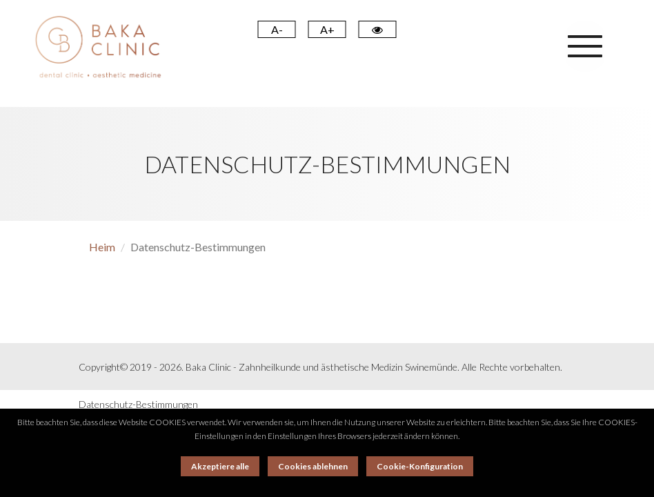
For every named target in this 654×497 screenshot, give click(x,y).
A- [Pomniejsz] (277, 29)
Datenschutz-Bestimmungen (138, 404)
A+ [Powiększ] (327, 29)
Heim (102, 246)
